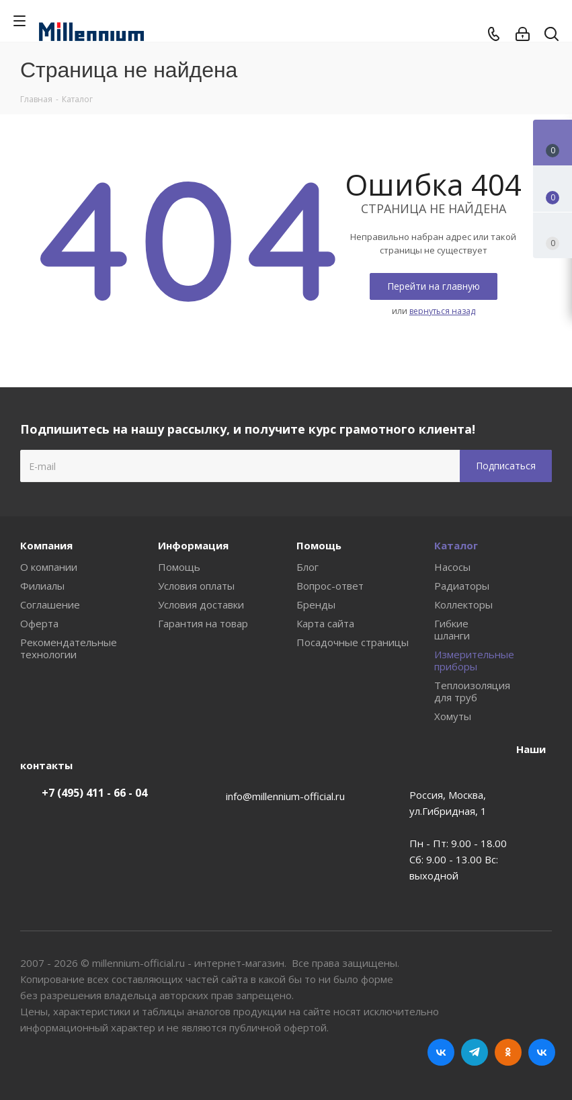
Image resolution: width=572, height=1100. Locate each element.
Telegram (474, 1052)
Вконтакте (440, 1052)
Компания (46, 545)
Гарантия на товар (203, 623)
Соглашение (50, 604)
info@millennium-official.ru (285, 796)
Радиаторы (461, 585)
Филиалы (42, 585)
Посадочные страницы (352, 642)
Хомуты (452, 716)
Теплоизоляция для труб (472, 691)
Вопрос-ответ (330, 585)
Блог (307, 567)
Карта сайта (325, 623)
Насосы (452, 567)
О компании (48, 567)
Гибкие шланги (452, 629)
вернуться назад (442, 311)
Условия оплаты (196, 585)
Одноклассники (508, 1052)
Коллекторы (463, 604)
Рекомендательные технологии (68, 648)
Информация (193, 545)
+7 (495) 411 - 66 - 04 (94, 793)
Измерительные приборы (474, 660)
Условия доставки (201, 604)
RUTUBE (541, 1052)
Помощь (179, 567)
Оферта (39, 623)
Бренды (315, 604)
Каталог (456, 545)
